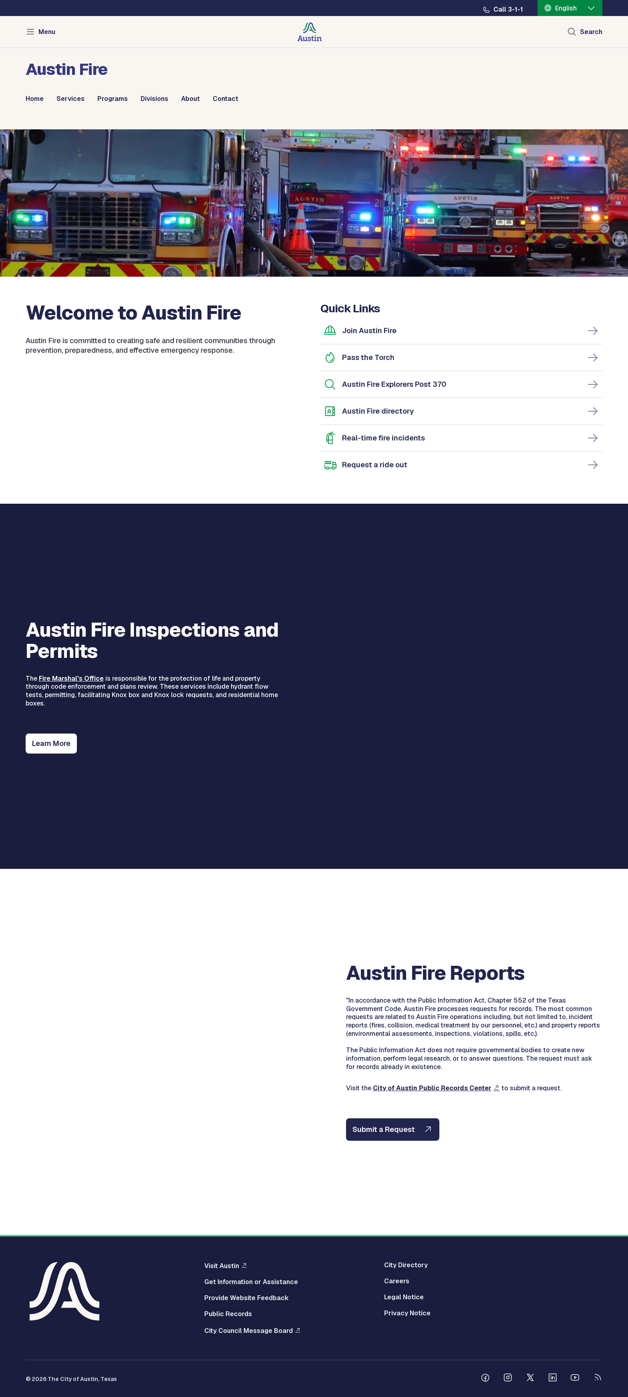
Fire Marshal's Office (71, 678)
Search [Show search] (591, 32)
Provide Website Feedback (246, 1298)
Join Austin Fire (369, 330)
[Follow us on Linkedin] (553, 1378)
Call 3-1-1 (508, 9)
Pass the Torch (368, 357)
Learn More (51, 743)
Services (70, 99)
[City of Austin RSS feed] (597, 1378)
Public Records (228, 1314)
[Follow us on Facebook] (485, 1378)
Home (35, 99)
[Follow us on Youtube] (575, 1378)
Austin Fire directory (378, 411)
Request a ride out (374, 464)
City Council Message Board (248, 1330)
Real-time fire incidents (383, 437)
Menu (46, 32)
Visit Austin (221, 1265)
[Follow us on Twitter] (530, 1378)
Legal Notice (404, 1297)
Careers (396, 1281)
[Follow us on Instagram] (508, 1378)
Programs (112, 99)
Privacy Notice (407, 1313)
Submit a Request (383, 1129)
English (566, 8)
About (190, 99)
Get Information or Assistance (251, 1282)
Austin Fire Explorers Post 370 (394, 384)
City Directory (406, 1265)
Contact (225, 99)
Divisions (154, 99)
